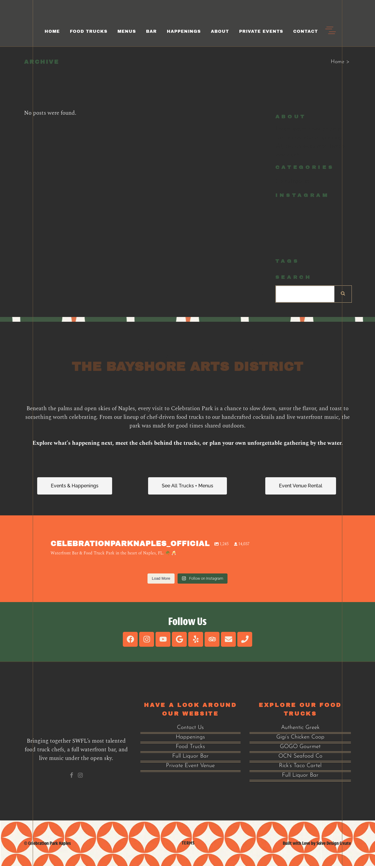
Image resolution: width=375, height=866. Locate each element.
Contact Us (190, 727)
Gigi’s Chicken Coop (300, 737)
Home (337, 62)
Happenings (190, 737)
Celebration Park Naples (49, 843)
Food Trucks (190, 747)
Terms (188, 843)
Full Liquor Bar (190, 756)
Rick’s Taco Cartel (300, 766)
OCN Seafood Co (300, 756)
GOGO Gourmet (300, 747)
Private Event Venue (190, 766)
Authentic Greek (300, 727)
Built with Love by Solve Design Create (317, 843)
